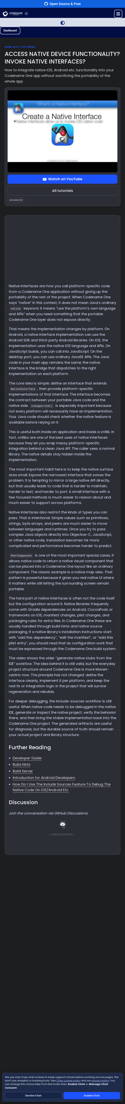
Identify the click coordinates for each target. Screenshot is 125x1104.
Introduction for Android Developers (44, 777)
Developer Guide (27, 758)
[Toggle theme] (26, 14)
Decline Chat (33, 1095)
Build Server (23, 771)
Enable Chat (92, 1095)
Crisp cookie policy (68, 1080)
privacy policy (100, 1080)
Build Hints (21, 764)
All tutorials (62, 190)
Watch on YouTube (62, 179)
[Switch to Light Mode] (62, 23)
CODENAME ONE (12, 13)
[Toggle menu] (118, 14)
